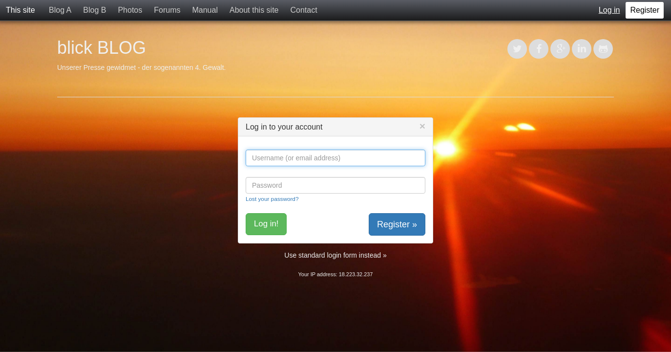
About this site (254, 10)
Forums (167, 10)
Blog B (94, 10)
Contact (303, 10)
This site (20, 10)
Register (644, 10)
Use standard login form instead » (335, 255)
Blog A (60, 10)
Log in (609, 10)
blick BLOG (101, 48)
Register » (397, 224)
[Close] (422, 126)
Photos (130, 10)
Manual (204, 10)
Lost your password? (272, 199)
